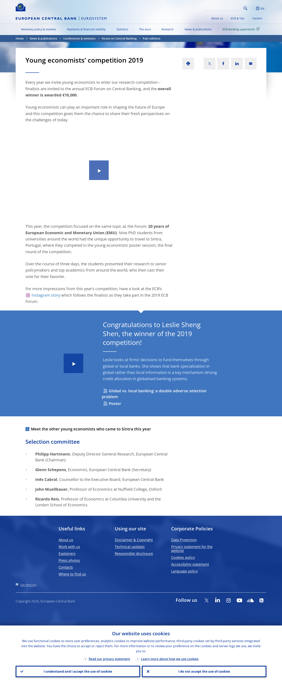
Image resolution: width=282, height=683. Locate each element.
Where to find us (72, 574)
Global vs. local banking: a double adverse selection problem (154, 393)
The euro (145, 29)
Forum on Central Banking (119, 38)
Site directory (28, 585)
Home (20, 38)
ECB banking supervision (241, 29)
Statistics (122, 29)
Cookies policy (183, 557)
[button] (252, 8)
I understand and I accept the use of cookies (78, 671)
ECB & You (237, 18)
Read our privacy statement (109, 659)
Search (245, 8)
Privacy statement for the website (191, 548)
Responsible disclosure (134, 553)
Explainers (67, 553)
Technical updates (130, 546)
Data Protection (184, 539)
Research (168, 29)
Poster (115, 403)
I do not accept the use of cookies (204, 671)
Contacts (66, 567)
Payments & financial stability (86, 29)
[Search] (222, 8)
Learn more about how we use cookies (170, 659)
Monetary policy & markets (38, 29)
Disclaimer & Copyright (134, 539)
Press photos (69, 560)
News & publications (198, 29)
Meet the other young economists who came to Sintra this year (91, 429)
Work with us (69, 546)
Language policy (184, 571)
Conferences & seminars (79, 38)
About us (217, 18)
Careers (257, 18)
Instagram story (46, 295)
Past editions (151, 38)
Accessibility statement (190, 564)
